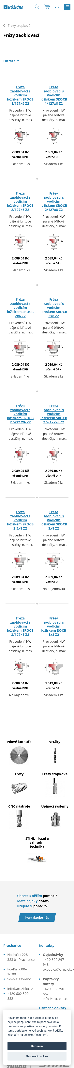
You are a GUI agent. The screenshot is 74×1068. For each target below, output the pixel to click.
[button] (11, 60)
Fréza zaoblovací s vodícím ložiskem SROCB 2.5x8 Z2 (20, 520)
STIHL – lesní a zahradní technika (37, 842)
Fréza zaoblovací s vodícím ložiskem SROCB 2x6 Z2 (20, 307)
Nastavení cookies (37, 1056)
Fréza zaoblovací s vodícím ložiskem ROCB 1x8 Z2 (53, 626)
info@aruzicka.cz (20, 988)
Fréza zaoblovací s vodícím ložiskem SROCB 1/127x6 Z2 (20, 95)
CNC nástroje (19, 806)
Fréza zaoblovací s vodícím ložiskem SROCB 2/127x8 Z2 (53, 201)
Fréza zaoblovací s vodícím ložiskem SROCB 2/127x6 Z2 (20, 201)
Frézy (19, 774)
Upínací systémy (54, 806)
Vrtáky (54, 741)
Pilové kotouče (19, 741)
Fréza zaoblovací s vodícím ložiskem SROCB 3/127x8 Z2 (20, 626)
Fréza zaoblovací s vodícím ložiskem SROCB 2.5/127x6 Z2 (20, 413)
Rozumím (37, 1046)
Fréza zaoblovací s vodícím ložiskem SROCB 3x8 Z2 (53, 520)
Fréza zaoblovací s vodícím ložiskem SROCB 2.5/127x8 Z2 (53, 413)
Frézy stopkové (54, 774)
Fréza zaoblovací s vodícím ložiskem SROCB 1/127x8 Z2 (53, 95)
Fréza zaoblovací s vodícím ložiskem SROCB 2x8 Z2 (53, 307)
